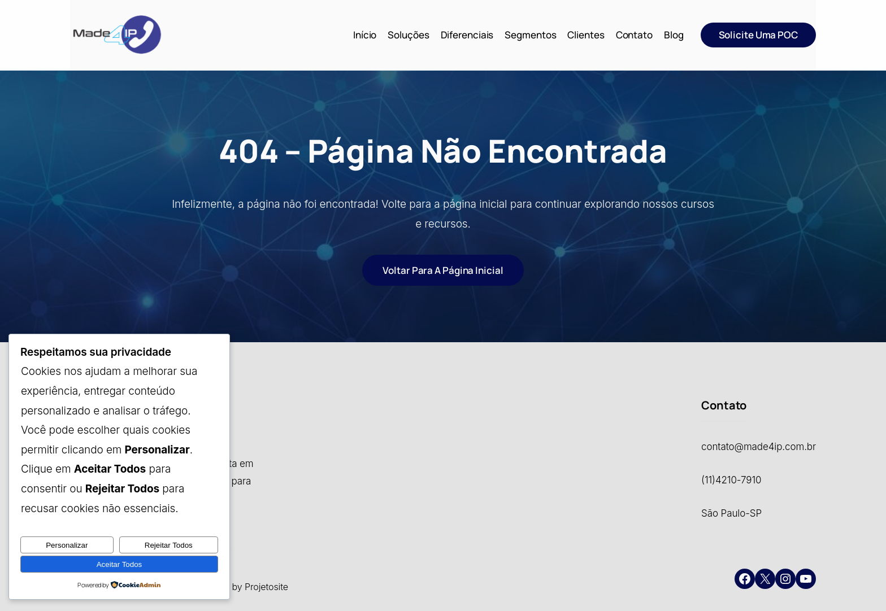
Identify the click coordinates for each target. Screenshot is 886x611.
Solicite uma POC (758, 34)
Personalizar (67, 545)
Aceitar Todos (119, 564)
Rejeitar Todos (169, 545)
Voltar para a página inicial (443, 270)
